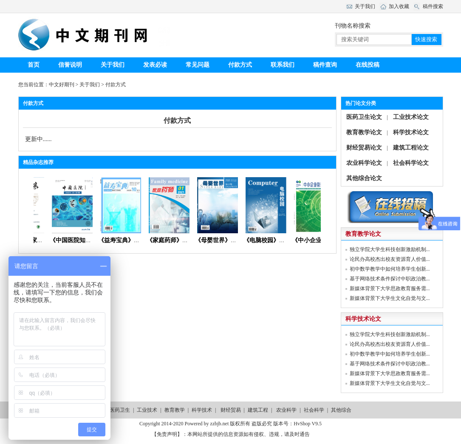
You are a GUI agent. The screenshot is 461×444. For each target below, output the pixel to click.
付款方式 (240, 65)
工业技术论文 (411, 117)
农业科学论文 (364, 163)
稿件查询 (325, 65)
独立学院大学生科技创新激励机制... (390, 249)
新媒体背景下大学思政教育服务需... (390, 288)
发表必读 (155, 65)
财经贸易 (231, 410)
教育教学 (174, 410)
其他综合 (341, 410)
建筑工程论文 (411, 147)
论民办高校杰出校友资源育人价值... (390, 259)
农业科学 (286, 410)
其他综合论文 (364, 178)
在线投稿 (367, 65)
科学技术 (202, 410)
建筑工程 (258, 410)
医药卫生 (120, 410)
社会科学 (314, 410)
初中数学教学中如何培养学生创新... (390, 269)
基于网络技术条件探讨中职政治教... (390, 279)
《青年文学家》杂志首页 (36, 240)
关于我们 (112, 65)
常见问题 (197, 65)
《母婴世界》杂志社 (224, 240)
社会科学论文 (411, 163)
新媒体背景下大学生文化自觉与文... (390, 298)
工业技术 (147, 410)
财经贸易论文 (364, 147)
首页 (34, 65)
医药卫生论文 (364, 117)
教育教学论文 (364, 132)
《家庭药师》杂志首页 (179, 240)
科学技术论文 (411, 132)
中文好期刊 (61, 85)
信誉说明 (70, 65)
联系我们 (282, 65)
